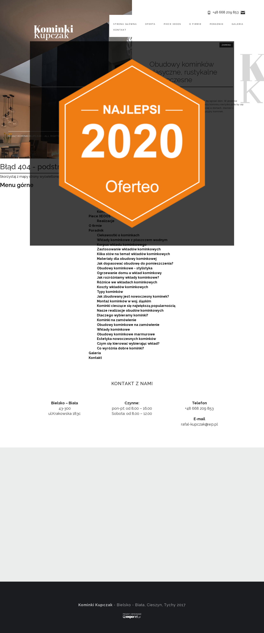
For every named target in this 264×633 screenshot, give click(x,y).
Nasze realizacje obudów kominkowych (130, 310)
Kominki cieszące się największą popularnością (136, 306)
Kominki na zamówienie (116, 320)
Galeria (237, 24)
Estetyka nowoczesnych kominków (126, 339)
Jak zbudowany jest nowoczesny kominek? (133, 296)
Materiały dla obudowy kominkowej (127, 259)
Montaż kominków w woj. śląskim (124, 301)
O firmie (195, 24)
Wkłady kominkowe (113, 329)
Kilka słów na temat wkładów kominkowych (133, 254)
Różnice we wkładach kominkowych (127, 282)
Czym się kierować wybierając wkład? (128, 343)
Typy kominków (110, 292)
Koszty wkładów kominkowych (122, 287)
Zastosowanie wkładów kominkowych (129, 249)
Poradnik (217, 24)
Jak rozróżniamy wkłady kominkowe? (128, 277)
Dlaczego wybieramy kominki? (122, 315)
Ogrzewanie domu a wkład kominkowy (129, 273)
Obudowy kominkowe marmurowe (126, 334)
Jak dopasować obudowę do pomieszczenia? (135, 263)
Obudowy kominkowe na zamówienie (128, 325)
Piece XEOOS (172, 24)
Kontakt (119, 30)
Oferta (150, 24)
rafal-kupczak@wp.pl (199, 424)
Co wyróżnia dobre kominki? (120, 348)
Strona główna (125, 24)
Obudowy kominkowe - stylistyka (124, 268)
